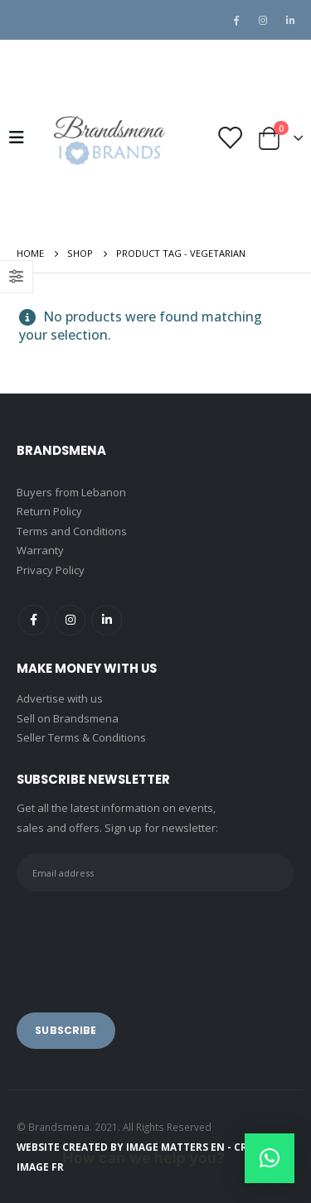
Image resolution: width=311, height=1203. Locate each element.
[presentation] (143, 940)
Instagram (70, 620)
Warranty (40, 550)
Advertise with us (60, 698)
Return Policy (49, 511)
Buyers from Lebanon (71, 492)
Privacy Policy (51, 570)
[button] (269, 1158)
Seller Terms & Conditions (81, 737)
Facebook (33, 620)
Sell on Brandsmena (68, 718)
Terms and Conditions (72, 531)
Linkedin (106, 620)
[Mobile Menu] (21, 137)
